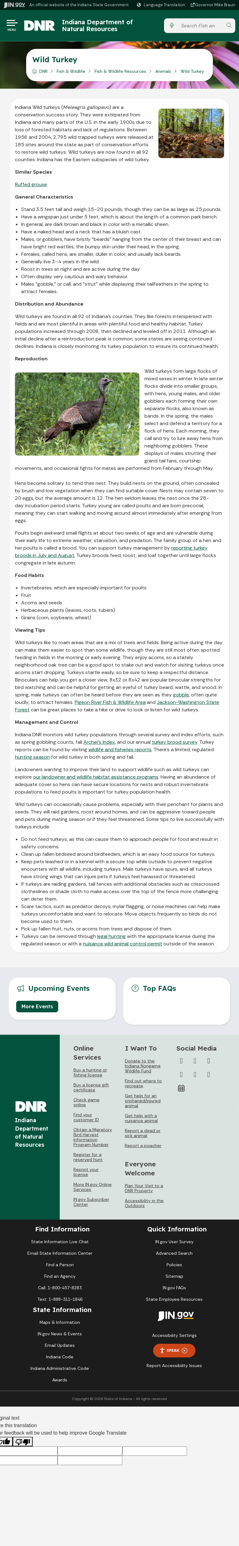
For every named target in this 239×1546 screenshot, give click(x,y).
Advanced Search (174, 1255)
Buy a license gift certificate (91, 1090)
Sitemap (174, 1278)
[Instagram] (209, 1063)
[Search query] (200, 27)
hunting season (32, 759)
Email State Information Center (59, 1255)
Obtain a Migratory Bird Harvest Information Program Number (92, 1139)
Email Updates (60, 1348)
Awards (59, 1382)
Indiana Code (59, 1359)
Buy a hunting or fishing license (90, 1075)
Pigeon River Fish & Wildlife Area (110, 704)
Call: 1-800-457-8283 (60, 1290)
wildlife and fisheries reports (120, 752)
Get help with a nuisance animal (141, 1120)
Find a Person (60, 1267)
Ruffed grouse (31, 187)
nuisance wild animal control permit (122, 946)
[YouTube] (181, 1077)
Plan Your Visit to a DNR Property (144, 1190)
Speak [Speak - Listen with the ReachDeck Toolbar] (173, 1353)
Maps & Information (60, 1325)
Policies (174, 1267)
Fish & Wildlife (71, 74)
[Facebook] (181, 1063)
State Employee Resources (174, 1302)
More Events (37, 1008)
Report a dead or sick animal (143, 1135)
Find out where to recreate (143, 1085)
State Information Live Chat (60, 1244)
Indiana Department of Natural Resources (103, 26)
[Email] (209, 1077)
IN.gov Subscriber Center (91, 1204)
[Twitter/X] (195, 1063)
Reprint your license (86, 1174)
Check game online (86, 1104)
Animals (163, 74)
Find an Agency (60, 1278)
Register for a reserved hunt (88, 1159)
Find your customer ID (86, 1119)
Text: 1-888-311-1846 (59, 1302)
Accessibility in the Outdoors (144, 1205)
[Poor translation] (23, 1444)
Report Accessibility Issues (174, 1368)
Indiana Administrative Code (59, 1371)
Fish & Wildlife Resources (120, 74)
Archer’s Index (99, 744)
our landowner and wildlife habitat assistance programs (95, 779)
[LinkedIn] (195, 1077)
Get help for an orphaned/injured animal (143, 1103)
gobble (181, 697)
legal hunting (111, 938)
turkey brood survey (174, 744)
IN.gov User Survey (174, 1244)
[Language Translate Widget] (161, 5)
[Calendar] (181, 1091)
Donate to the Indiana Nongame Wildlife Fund (143, 1068)
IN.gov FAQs (174, 1290)
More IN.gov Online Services (92, 1189)
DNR (43, 74)
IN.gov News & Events (60, 1336)
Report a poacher (143, 1148)
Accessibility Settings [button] (174, 1338)
